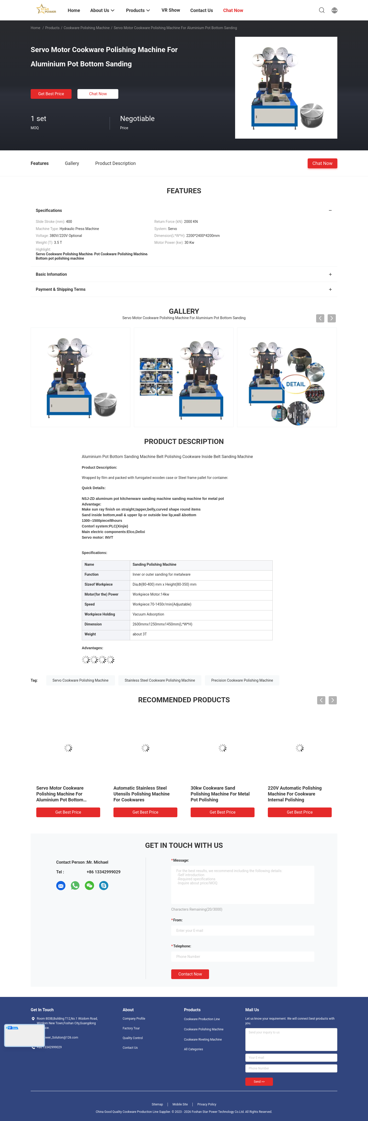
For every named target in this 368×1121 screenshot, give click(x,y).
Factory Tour (131, 1028)
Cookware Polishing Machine (87, 28)
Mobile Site (180, 1104)
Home (35, 28)
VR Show (171, 10)
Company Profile (134, 1018)
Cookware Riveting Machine (203, 1039)
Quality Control (133, 1038)
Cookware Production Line (202, 1019)
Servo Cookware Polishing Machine (81, 680)
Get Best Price (51, 93)
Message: (181, 860)
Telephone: (182, 946)
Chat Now (98, 93)
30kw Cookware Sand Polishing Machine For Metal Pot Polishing (220, 793)
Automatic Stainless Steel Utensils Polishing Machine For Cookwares (141, 793)
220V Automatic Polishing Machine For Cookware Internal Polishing (295, 793)
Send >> (259, 1081)
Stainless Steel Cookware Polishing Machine (160, 680)
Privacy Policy (206, 1104)
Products (52, 28)
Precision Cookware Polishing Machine (242, 680)
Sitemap (157, 1104)
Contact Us (130, 1048)
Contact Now (190, 974)
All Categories (193, 1049)
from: (177, 920)
